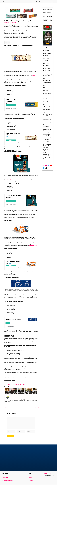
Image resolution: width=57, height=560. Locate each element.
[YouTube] (47, 473)
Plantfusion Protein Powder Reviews (8, 478)
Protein (34, 1)
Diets (37, 1)
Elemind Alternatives (46, 80)
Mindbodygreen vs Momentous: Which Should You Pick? (46, 57)
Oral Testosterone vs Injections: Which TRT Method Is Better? (46, 62)
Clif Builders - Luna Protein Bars (13, 133)
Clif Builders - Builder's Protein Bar (12, 100)
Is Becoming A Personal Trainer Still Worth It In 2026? (47, 84)
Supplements (41, 1)
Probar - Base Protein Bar (13, 261)
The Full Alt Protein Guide (6, 475)
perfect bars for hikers (32, 245)
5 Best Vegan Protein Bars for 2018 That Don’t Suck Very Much (16, 382)
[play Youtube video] (47, 27)
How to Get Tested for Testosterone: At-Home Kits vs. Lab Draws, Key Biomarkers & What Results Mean (47, 144)
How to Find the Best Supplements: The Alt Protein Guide (16, 384)
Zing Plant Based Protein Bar (14, 319)
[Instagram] (45, 473)
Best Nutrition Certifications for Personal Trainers (47, 151)
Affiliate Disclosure (32, 478)
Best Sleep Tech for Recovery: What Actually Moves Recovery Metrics (47, 52)
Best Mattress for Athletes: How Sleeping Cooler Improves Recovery (47, 67)
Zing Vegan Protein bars (9, 291)
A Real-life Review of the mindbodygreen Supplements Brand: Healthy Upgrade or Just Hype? (47, 109)
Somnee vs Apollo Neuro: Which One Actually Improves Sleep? (47, 134)
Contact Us (30, 481)
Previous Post (5, 407)
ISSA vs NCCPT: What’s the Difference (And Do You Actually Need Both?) (47, 119)
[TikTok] (50, 473)
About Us (51, 2)
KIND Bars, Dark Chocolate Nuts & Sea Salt (13, 196)
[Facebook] (46, 473)
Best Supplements (5, 477)
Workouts (46, 1)
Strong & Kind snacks (10, 179)
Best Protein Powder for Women (7, 479)
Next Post (37, 407)
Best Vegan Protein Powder (6, 481)
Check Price (10, 105)
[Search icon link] (54, 1)
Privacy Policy (31, 477)
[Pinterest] (44, 473)
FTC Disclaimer (31, 479)
